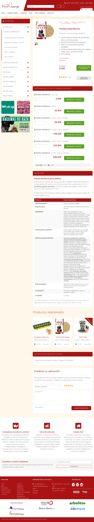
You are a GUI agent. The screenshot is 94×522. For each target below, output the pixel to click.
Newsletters (4, 488)
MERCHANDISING (8, 96)
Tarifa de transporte (23, 498)
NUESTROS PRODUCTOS (10, 67)
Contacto (4, 494)
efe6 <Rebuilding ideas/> (41, 519)
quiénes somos (12, 13)
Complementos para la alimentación (15, 38)
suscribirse (74, 466)
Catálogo (66, 22)
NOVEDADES (6, 72)
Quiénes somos (6, 490)
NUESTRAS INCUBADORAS (10, 63)
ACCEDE (82, 7)
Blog (2, 486)
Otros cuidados (8, 57)
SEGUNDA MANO (8, 91)
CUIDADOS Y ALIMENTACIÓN (78, 22)
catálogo (23, 13)
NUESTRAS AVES (7, 27)
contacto (50, 13)
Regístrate (20, 486)
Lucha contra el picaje (10, 47)
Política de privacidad (23, 492)
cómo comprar (39, 13)
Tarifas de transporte (84, 78)
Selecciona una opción (84, 67)
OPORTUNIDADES (8, 86)
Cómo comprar (6, 492)
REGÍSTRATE (89, 7)
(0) (86, 9)
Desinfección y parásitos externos (14, 42)
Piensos (75, 23)
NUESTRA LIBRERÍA (8, 77)
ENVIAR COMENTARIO (81, 408)
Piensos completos (66, 23)
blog (30, 13)
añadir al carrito (74, 99)
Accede (19, 484)
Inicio (3, 13)
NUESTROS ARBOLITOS (9, 81)
